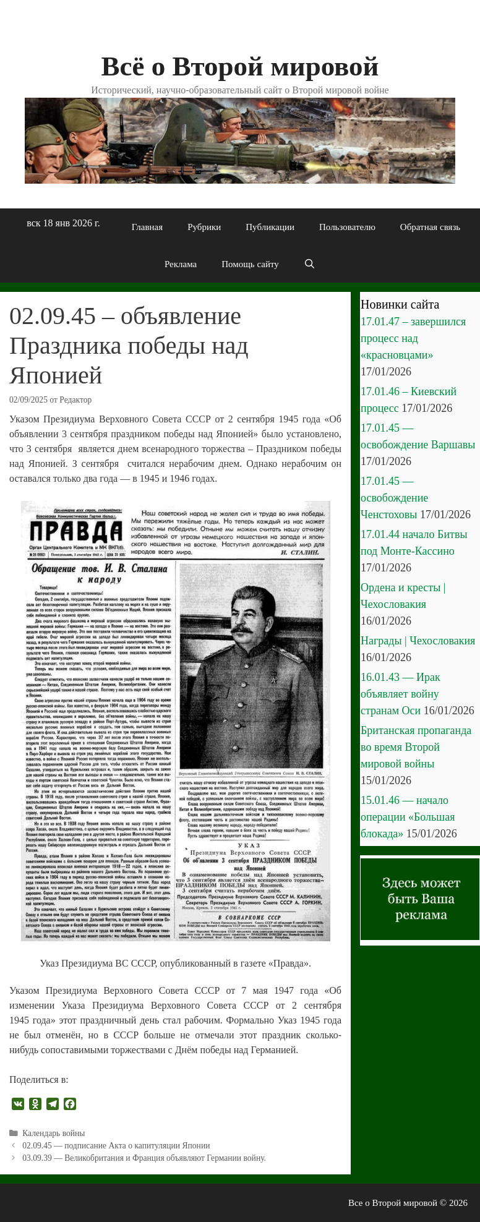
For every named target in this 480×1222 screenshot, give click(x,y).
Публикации (270, 227)
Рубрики (204, 227)
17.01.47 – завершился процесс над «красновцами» (413, 338)
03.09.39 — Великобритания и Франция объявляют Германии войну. (144, 1158)
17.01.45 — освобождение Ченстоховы (394, 498)
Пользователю (347, 227)
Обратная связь (430, 227)
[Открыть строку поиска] (309, 264)
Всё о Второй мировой (240, 66)
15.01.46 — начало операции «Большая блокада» (408, 817)
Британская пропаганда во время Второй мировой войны (416, 747)
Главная (147, 227)
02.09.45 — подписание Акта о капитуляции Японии (116, 1145)
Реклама (181, 264)
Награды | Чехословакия (418, 640)
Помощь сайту (250, 264)
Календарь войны (53, 1133)
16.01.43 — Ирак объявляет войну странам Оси (400, 694)
